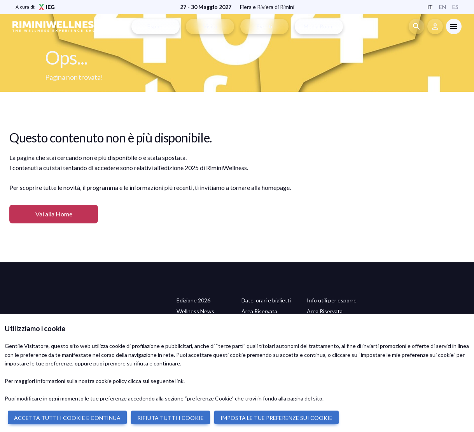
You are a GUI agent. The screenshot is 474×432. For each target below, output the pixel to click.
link (179, 381)
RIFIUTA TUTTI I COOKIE (170, 417)
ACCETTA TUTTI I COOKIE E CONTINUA (67, 417)
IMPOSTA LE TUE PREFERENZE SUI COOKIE (276, 417)
